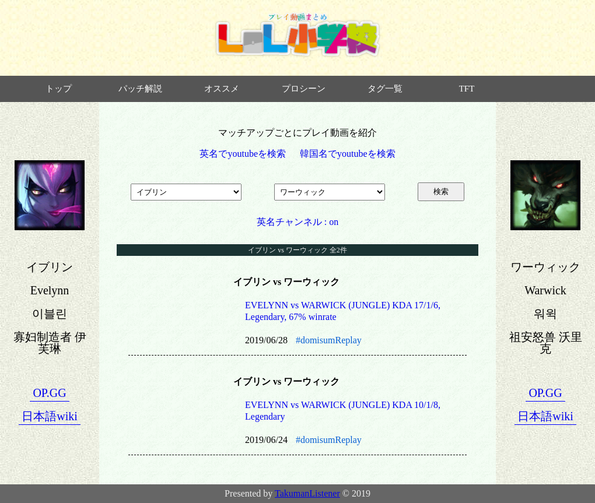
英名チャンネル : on (297, 222)
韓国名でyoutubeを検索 (348, 154)
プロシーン (304, 88)
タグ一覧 (385, 88)
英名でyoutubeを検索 (243, 154)
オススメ (221, 88)
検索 (441, 191)
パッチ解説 (140, 88)
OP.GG (49, 392)
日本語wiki (50, 416)
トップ (59, 88)
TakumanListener (307, 493)
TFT (467, 88)
